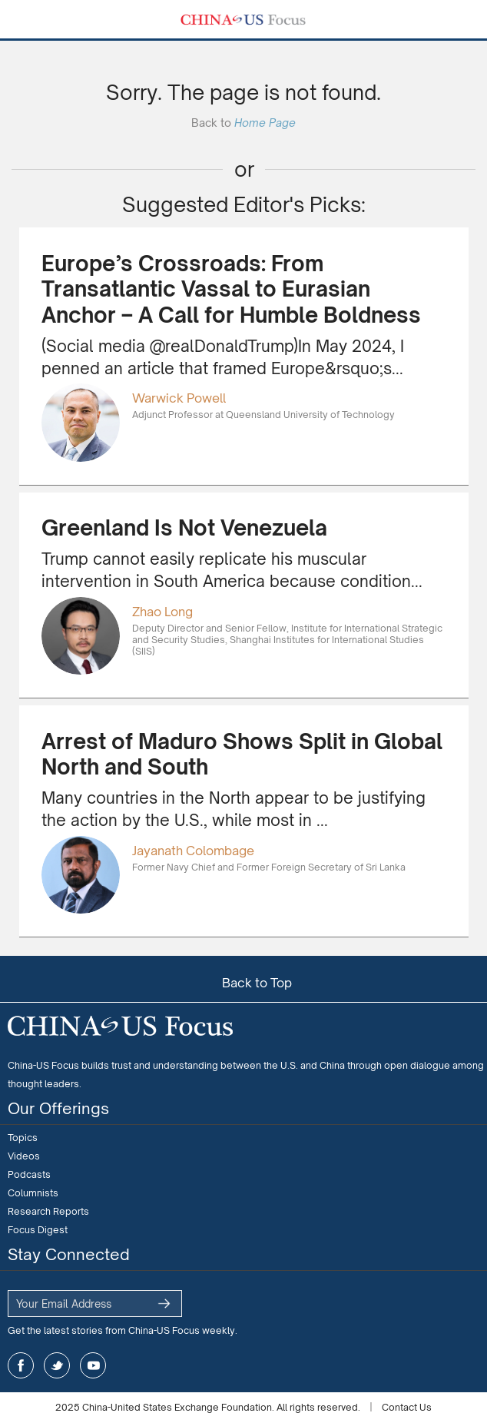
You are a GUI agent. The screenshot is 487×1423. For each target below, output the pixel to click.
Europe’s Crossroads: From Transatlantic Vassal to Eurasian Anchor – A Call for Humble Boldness (231, 289)
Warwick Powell (179, 398)
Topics (23, 1137)
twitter (57, 1365)
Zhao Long (162, 611)
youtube (93, 1365)
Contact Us (407, 1407)
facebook (21, 1365)
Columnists (33, 1193)
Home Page (265, 122)
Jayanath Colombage (193, 850)
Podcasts (29, 1174)
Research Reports (48, 1211)
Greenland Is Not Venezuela (184, 527)
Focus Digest (38, 1230)
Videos (24, 1156)
